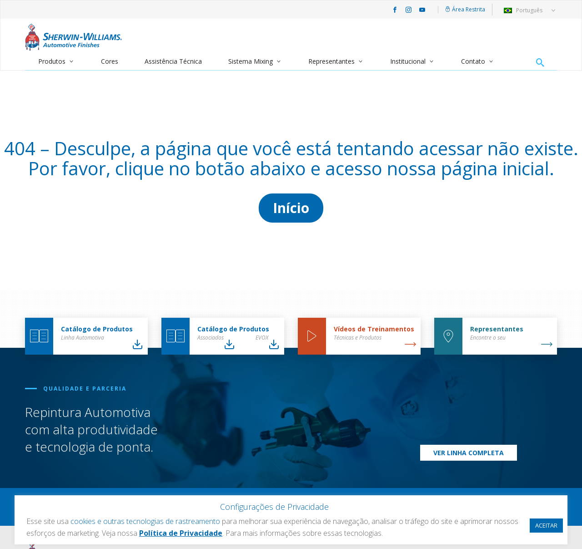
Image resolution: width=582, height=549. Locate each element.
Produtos (51, 61)
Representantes (331, 61)
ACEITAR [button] (546, 525)
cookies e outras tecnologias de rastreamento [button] (145, 521)
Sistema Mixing (250, 61)
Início (291, 207)
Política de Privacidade (180, 533)
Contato (473, 61)
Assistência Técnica (173, 61)
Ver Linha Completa (468, 452)
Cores (109, 61)
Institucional (408, 61)
